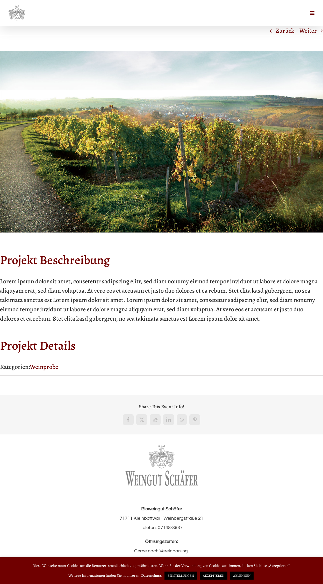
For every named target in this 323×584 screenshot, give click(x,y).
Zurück (285, 30)
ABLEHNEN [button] (241, 575)
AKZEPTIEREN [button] (213, 575)
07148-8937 (170, 527)
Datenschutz (151, 575)
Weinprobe (44, 367)
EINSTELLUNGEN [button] (181, 575)
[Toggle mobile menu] (312, 13)
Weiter (308, 30)
